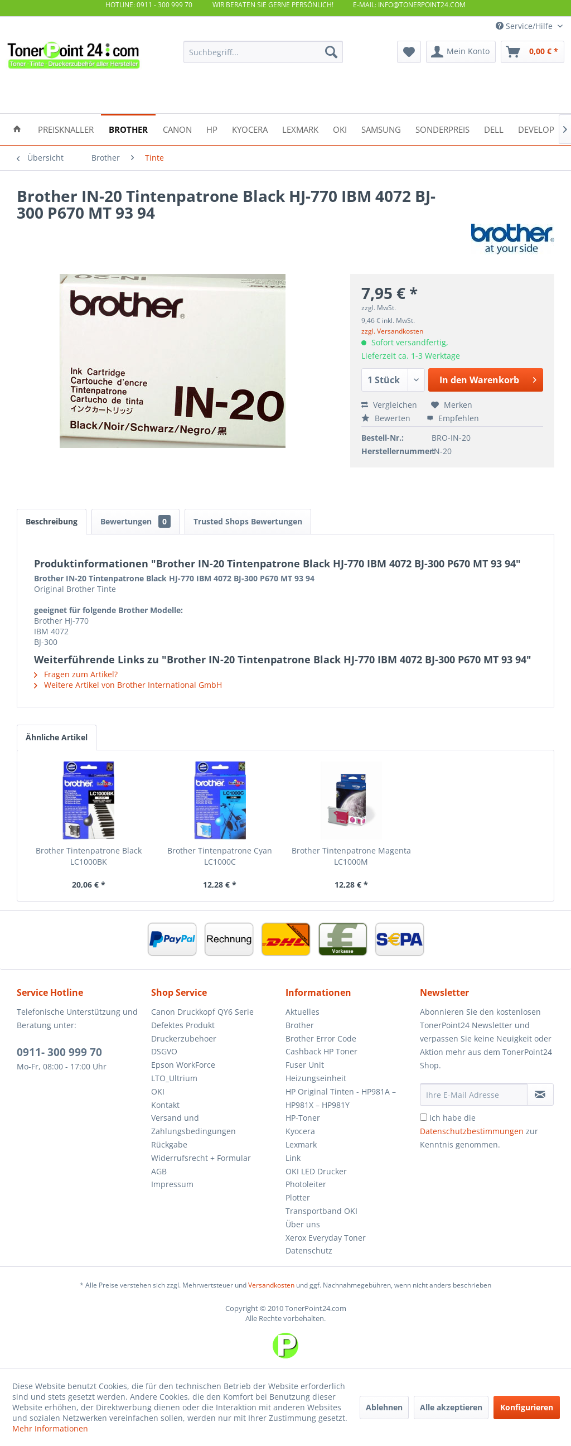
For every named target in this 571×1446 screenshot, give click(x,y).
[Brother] (128, 128)
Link (293, 1158)
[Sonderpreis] (442, 128)
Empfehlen (453, 418)
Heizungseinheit (316, 1078)
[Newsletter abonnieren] (540, 1094)
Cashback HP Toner (321, 1051)
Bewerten (387, 418)
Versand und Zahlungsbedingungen (193, 1124)
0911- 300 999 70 (59, 1052)
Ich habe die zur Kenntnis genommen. (479, 1131)
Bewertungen (135, 521)
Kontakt (165, 1105)
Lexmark (301, 1144)
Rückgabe (169, 1144)
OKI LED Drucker (316, 1171)
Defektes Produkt (183, 1025)
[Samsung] (381, 128)
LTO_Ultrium (174, 1078)
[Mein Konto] (461, 52)
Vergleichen (389, 404)
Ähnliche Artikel (57, 737)
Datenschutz (309, 1250)
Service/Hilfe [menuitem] (525, 26)
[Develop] (536, 128)
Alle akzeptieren (451, 1407)
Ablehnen (384, 1407)
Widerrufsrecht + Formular (201, 1158)
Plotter (298, 1197)
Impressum (172, 1184)
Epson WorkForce (183, 1064)
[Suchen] (331, 52)
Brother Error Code (321, 1038)
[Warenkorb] (532, 52)
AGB (159, 1171)
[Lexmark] (300, 128)
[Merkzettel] (409, 52)
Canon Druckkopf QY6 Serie (202, 1011)
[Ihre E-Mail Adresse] (474, 1094)
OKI (157, 1091)
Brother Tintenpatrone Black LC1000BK (89, 856)
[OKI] (340, 128)
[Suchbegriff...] (263, 52)
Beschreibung (52, 521)
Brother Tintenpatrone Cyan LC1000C (219, 856)
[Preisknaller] (66, 128)
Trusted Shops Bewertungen (247, 521)
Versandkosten (271, 1285)
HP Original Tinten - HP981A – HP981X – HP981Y (341, 1098)
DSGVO (164, 1051)
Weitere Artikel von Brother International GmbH (128, 684)
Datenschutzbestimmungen (472, 1131)
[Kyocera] (250, 128)
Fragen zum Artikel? (76, 674)
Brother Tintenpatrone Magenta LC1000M (351, 856)
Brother (300, 1025)
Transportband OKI (321, 1211)
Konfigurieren (526, 1407)
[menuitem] (263, 52)
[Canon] (177, 128)
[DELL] (494, 128)
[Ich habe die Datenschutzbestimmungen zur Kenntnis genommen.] (423, 1117)
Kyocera (300, 1131)
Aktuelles (303, 1011)
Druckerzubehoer (183, 1038)
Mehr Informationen (50, 1428)
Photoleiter (306, 1184)
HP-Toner (303, 1117)
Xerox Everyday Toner (326, 1237)
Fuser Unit (305, 1064)
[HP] (212, 128)
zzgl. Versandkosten (392, 331)
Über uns (303, 1224)
